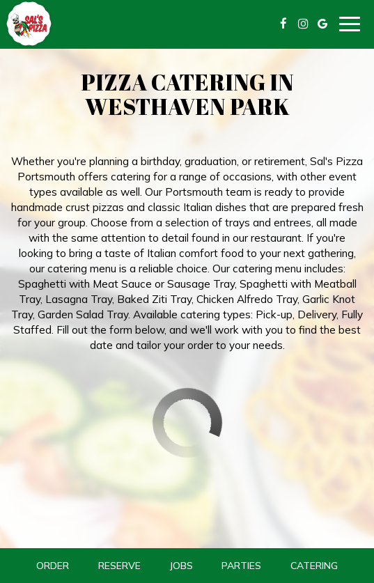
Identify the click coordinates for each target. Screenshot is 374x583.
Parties (241, 565)
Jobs (181, 565)
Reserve (119, 565)
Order (52, 565)
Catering (314, 565)
